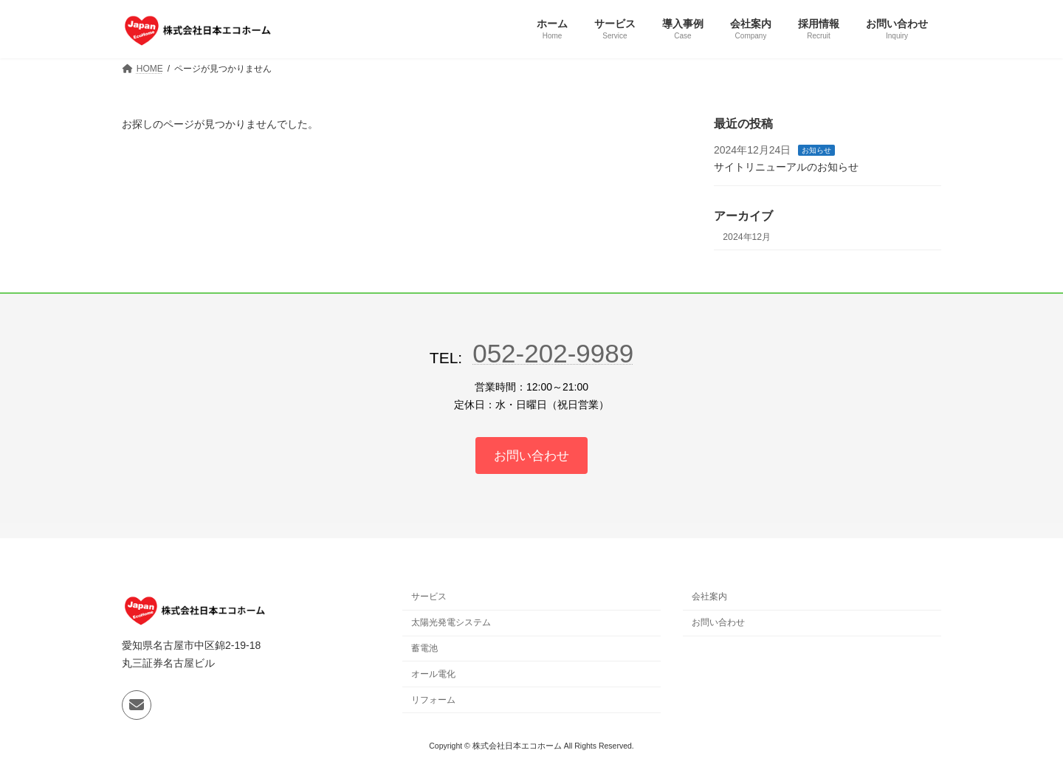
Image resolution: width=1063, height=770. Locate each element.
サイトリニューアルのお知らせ (786, 167)
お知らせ (817, 150)
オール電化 (433, 675)
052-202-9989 (552, 353)
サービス (429, 599)
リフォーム (433, 701)
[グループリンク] (532, 456)
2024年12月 (747, 237)
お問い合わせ (718, 624)
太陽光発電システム (451, 624)
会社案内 (709, 599)
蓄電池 (424, 649)
